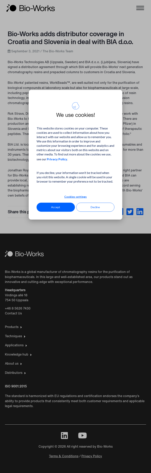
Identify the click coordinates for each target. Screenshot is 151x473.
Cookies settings (75, 196)
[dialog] (75, 155)
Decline (95, 207)
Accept (55, 207)
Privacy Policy (57, 159)
